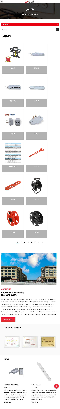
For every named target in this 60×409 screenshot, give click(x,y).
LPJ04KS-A (49, 64)
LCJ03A (30, 92)
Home (24, 14)
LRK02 (30, 149)
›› (42, 158)
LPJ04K (30, 64)
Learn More (8, 236)
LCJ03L (49, 92)
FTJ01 (49, 120)
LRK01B (10, 149)
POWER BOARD (36, 301)
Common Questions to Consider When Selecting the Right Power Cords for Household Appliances (47, 397)
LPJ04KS (10, 92)
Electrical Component (11, 301)
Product (30, 14)
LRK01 (11, 64)
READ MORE (7, 318)
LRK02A (49, 149)
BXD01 (30, 120)
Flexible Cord (10, 120)
